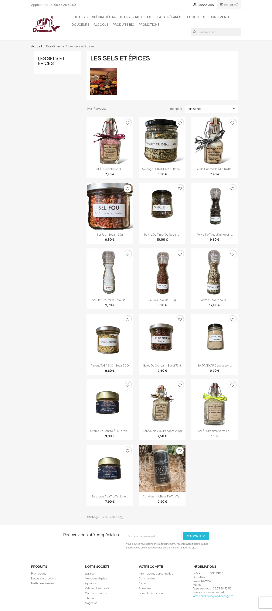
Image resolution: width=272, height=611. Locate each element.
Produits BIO (123, 24)
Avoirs (143, 583)
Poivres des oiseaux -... (214, 300)
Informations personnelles (156, 573)
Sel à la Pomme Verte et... (214, 431)
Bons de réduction (151, 593)
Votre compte (151, 567)
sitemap (90, 598)
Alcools (101, 24)
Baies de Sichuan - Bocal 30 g (162, 365)
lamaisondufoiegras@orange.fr (213, 596)
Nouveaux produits (43, 578)
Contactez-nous (96, 593)
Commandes (147, 578)
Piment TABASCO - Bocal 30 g (110, 365)
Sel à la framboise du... (110, 169)
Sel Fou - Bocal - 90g (110, 234)
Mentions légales (96, 578)
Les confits (195, 17)
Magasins (91, 603)
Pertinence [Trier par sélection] (211, 109)
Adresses (145, 588)
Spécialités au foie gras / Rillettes (121, 17)
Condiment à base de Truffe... (162, 496)
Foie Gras (80, 17)
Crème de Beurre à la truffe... (109, 431)
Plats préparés (168, 17)
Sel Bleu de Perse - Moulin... (110, 300)
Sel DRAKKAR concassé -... (214, 365)
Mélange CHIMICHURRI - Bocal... (162, 169)
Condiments (219, 17)
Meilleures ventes (42, 583)
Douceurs (80, 24)
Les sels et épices (51, 61)
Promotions (149, 24)
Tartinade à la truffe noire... (110, 496)
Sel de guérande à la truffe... (215, 169)
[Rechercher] (216, 32)
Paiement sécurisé (97, 588)
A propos (91, 583)
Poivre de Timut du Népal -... (162, 234)
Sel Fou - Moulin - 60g (162, 300)
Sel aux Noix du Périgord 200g (162, 431)
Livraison (90, 573)
